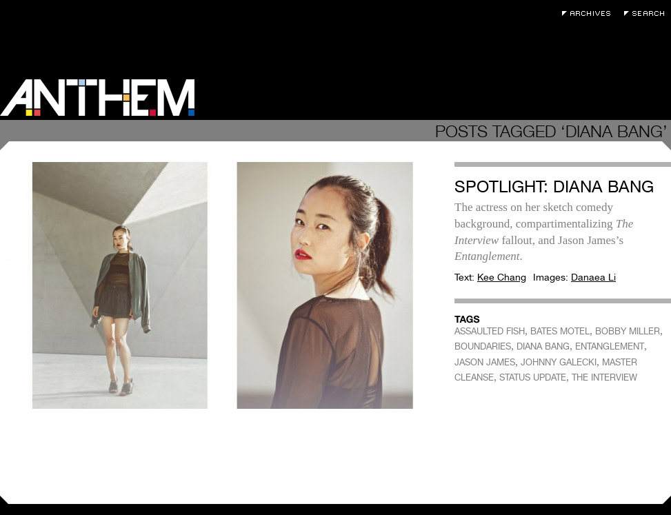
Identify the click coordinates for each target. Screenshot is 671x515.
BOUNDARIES (482, 346)
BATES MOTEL (560, 331)
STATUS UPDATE (532, 377)
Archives (589, 13)
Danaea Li (593, 277)
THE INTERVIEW (604, 377)
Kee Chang (501, 277)
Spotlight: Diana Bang (554, 186)
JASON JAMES (484, 362)
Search (647, 13)
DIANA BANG (543, 346)
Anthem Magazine (97, 97)
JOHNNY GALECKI (559, 362)
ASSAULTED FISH (489, 331)
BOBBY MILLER (627, 331)
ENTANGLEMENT (609, 346)
